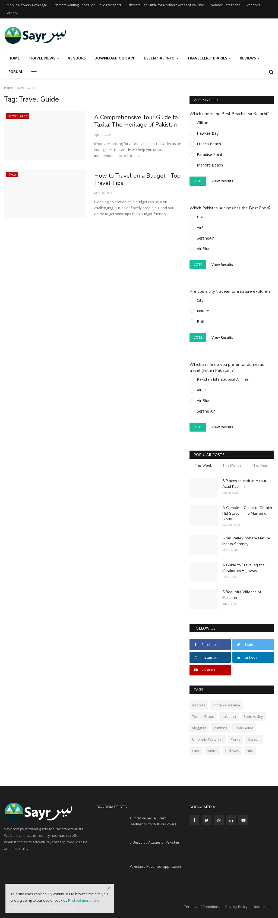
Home (14, 58)
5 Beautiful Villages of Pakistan (241, 594)
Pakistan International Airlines (223, 379)
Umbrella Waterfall (207, 739)
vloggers (199, 727)
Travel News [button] (44, 58)
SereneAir (205, 238)
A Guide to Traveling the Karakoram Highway (243, 567)
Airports (198, 705)
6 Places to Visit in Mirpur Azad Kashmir (244, 483)
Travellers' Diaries (209, 58)
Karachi (254, 739)
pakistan (229, 716)
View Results (222, 180)
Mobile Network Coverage (27, 5)
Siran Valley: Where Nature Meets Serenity (246, 541)
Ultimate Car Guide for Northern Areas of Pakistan (166, 5)
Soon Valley (253, 716)
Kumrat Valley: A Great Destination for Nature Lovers (152, 821)
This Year (259, 465)
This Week (203, 465)
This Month (232, 465)
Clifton (202, 122)
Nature (203, 310)
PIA (200, 216)
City (200, 300)
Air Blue (203, 248)
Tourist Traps (203, 716)
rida (250, 750)
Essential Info (161, 58)
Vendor (12, 13)
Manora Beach (210, 165)
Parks (235, 739)
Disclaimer (261, 906)
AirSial (202, 227)
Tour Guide (244, 727)
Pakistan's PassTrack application (155, 866)
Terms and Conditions (202, 906)
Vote (198, 180)
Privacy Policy (236, 906)
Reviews (250, 58)
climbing (220, 727)
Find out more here (83, 900)
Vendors (253, 5)
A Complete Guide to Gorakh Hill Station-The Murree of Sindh (247, 513)
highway (232, 750)
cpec (196, 750)
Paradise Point (209, 154)
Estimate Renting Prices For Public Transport (87, 5)
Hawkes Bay (208, 133)
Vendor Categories (225, 5)
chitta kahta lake (226, 705)
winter (212, 750)
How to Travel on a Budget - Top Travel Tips (132, 180)
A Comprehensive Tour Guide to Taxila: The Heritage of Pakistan (136, 121)
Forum (15, 71)
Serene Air (206, 411)
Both (201, 321)
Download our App (114, 58)
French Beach (209, 143)
